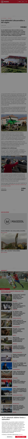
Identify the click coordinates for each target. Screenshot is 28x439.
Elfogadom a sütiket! (21, 436)
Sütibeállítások (9, 436)
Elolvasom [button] (21, 434)
